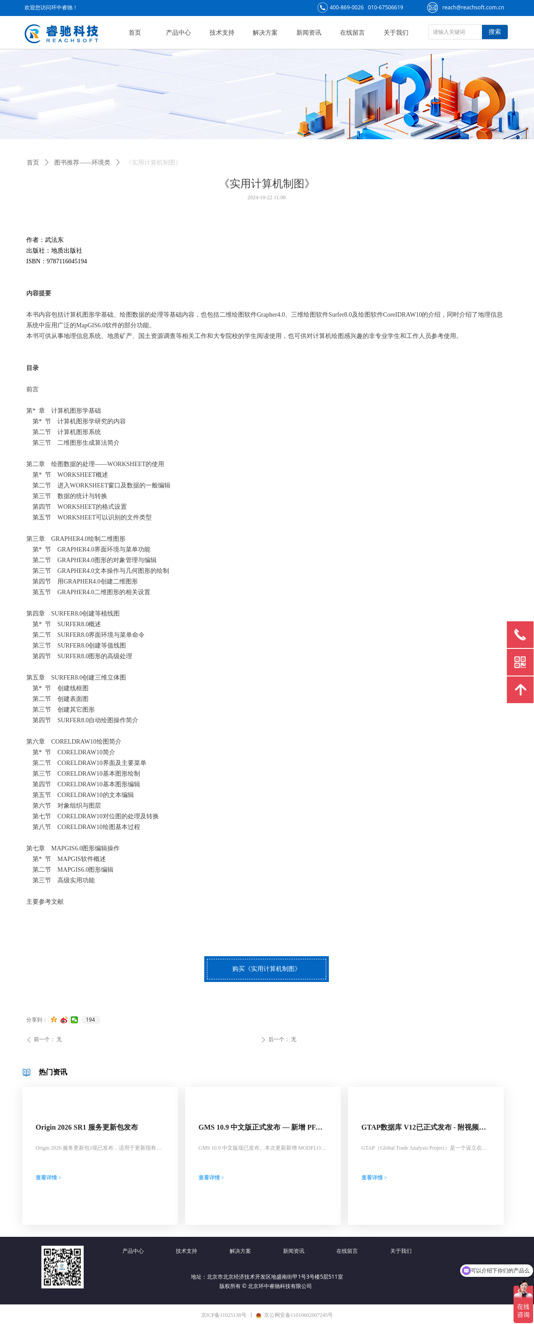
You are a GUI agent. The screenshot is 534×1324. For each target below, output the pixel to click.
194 (90, 1019)
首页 (33, 162)
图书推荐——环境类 (82, 162)
